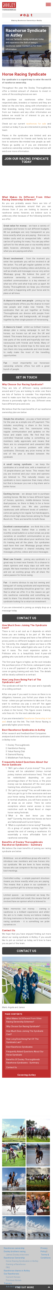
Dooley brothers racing (14, 1251)
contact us (11, 1067)
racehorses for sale (36, 124)
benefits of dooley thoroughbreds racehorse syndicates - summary (23, 1061)
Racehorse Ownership (14, 1258)
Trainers (8, 1283)
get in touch (26, 377)
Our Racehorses (11, 1274)
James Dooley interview (17, 1255)
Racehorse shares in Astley (17, 1271)
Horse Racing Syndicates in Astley (22, 1261)
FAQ (8, 1267)
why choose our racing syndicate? (23, 1026)
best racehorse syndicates (19, 1047)
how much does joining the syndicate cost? (24, 1032)
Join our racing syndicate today (26, 160)
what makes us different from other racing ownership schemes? (24, 1020)
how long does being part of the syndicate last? (22, 1040)
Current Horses (13, 1277)
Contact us (26, 618)
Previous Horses (13, 1280)
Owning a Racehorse (16, 1264)
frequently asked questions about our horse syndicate (25, 1053)
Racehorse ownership (14, 1248)
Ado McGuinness (14, 1286)
